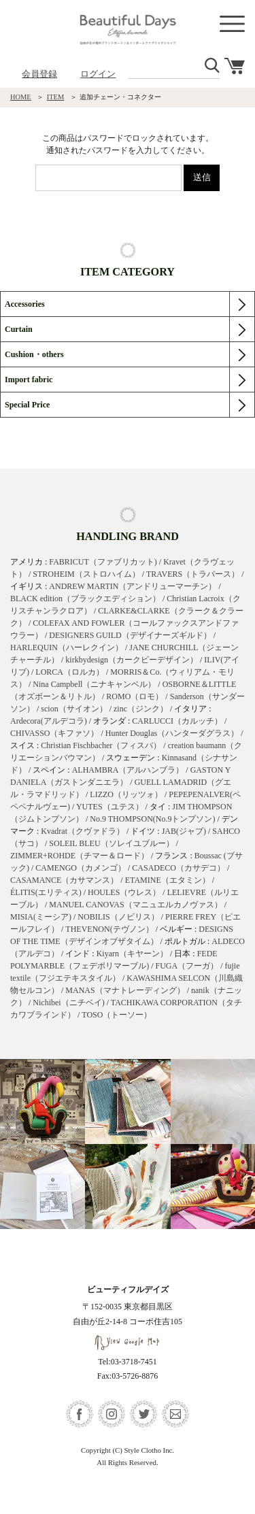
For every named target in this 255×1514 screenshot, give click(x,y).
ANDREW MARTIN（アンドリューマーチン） (132, 586)
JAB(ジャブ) (184, 831)
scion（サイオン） (74, 708)
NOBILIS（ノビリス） (118, 917)
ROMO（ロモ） (134, 696)
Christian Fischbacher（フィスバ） (101, 745)
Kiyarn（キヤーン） (132, 953)
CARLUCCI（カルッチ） (177, 721)
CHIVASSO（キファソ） (54, 733)
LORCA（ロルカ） (69, 672)
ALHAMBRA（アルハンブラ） (128, 770)
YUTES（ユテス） (109, 806)
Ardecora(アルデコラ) (48, 721)
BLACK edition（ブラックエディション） (85, 598)
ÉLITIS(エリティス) (46, 892)
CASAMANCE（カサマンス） (64, 880)
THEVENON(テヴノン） (109, 929)
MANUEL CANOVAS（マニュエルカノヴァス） (135, 904)
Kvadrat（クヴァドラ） (82, 831)
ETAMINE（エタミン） (167, 880)
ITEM (56, 97)
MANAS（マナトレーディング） (124, 990)
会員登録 (39, 74)
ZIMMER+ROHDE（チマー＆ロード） (79, 855)
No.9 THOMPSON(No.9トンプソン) (152, 819)
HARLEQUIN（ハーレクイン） (66, 647)
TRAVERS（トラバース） (192, 574)
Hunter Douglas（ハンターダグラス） (172, 733)
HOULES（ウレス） (124, 892)
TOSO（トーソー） (117, 1015)
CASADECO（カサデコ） (178, 868)
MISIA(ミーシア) (40, 917)
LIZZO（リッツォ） (126, 794)
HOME (20, 97)
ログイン (98, 74)
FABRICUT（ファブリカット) (102, 562)
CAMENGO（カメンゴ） (80, 868)
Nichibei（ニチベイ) (68, 1002)
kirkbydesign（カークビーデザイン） (131, 660)
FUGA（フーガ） (186, 966)
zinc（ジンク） (141, 708)
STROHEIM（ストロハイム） (86, 574)
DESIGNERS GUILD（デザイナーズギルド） (130, 635)
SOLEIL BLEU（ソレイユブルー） (111, 843)
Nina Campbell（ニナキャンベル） (94, 684)
